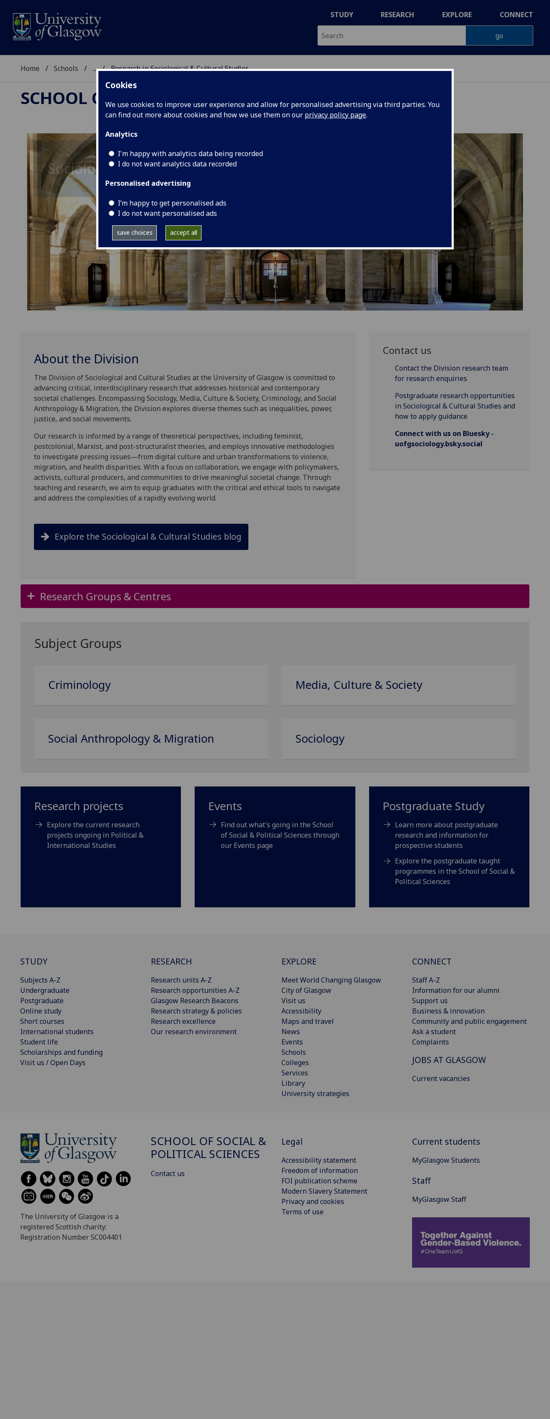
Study (341, 14)
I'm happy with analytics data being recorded (190, 153)
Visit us (293, 1000)
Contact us (168, 1173)
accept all (183, 232)
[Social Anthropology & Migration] (151, 742)
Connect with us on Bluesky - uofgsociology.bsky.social (444, 438)
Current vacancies (441, 1078)
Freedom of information (319, 1170)
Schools (66, 63)
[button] (275, 596)
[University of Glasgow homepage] (56, 25)
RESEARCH (171, 961)
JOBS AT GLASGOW (449, 1060)
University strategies (315, 1093)
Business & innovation (448, 1011)
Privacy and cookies (312, 1201)
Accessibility (301, 1011)
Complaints (430, 1042)
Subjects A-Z (40, 980)
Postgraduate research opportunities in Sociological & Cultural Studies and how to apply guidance (455, 406)
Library (293, 1083)
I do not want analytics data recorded (177, 164)
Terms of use (302, 1211)
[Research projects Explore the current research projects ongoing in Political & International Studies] (101, 828)
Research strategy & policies (196, 1011)
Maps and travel (307, 1021)
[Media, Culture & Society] (399, 688)
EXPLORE (299, 961)
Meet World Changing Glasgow (331, 980)
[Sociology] (399, 742)
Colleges (295, 1062)
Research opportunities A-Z (195, 990)
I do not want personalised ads (167, 213)
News (290, 1031)
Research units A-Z (181, 980)
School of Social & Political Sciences (149, 63)
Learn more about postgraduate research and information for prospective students (446, 835)
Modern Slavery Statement (324, 1191)
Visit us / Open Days (53, 1062)
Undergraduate (45, 990)
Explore (457, 14)
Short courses (42, 1021)
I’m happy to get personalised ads (172, 203)
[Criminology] (151, 688)
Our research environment (194, 1031)
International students (57, 1031)
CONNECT (432, 961)
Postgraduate (42, 1000)
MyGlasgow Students (446, 1160)
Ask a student (434, 1031)
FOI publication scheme (319, 1181)
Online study (40, 1011)
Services (294, 1073)
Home (30, 63)
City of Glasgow (306, 990)
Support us (430, 1000)
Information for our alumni (456, 990)
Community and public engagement (469, 1021)
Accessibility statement (318, 1160)
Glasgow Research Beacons (194, 1000)
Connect (516, 14)
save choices (135, 232)
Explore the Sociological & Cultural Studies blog (148, 536)
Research (397, 14)
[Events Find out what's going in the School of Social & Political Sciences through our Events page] (275, 828)
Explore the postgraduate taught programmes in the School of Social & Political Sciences (455, 871)
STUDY (33, 961)
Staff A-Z (426, 980)
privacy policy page (335, 115)
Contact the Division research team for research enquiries (451, 373)
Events (292, 1042)
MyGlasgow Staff (439, 1199)
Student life (39, 1042)
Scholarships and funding (61, 1052)
